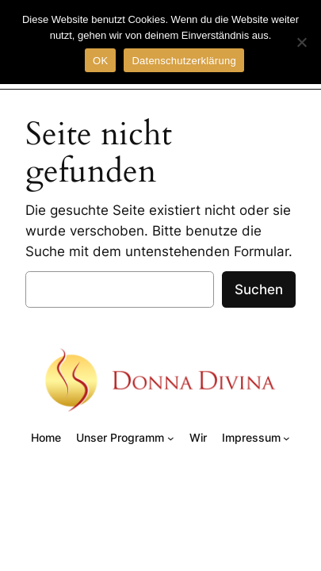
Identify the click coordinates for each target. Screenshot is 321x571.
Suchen (259, 289)
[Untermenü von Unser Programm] (170, 438)
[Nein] (301, 42)
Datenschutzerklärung (183, 61)
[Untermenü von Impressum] (286, 438)
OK (100, 61)
